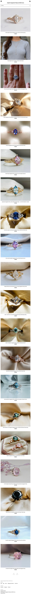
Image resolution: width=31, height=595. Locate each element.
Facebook (2, 587)
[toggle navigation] (1, 1)
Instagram (5, 587)
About (6, 583)
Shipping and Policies (11, 583)
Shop (1, 583)
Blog (3, 583)
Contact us (16, 583)
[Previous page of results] (14, 573)
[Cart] (29, 1)
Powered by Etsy (3, 593)
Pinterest (9, 587)
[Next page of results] (17, 573)
